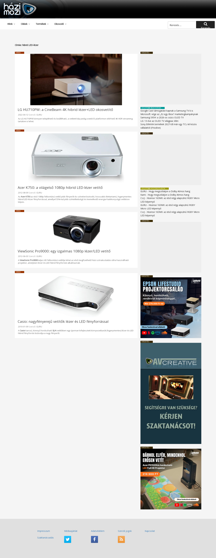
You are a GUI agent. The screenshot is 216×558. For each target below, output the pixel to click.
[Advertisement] (170, 79)
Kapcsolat (150, 530)
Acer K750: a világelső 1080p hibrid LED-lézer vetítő (60, 187)
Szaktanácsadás (45, 537)
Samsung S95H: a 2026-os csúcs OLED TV (162, 117)
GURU (39, 114)
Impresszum (43, 530)
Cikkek (25, 23)
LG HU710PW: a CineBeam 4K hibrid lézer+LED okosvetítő (65, 109)
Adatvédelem (97, 530)
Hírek (11, 23)
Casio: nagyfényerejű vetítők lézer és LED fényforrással (63, 321)
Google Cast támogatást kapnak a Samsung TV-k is (166, 110)
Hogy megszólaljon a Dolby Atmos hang (169, 191)
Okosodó (60, 23)
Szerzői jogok (125, 530)
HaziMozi (15, 3)
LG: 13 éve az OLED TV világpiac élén (159, 120)
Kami (143, 194)
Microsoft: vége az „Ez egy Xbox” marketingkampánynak (169, 114)
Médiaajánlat (70, 530)
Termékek (42, 23)
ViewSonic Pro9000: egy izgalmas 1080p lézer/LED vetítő (64, 251)
